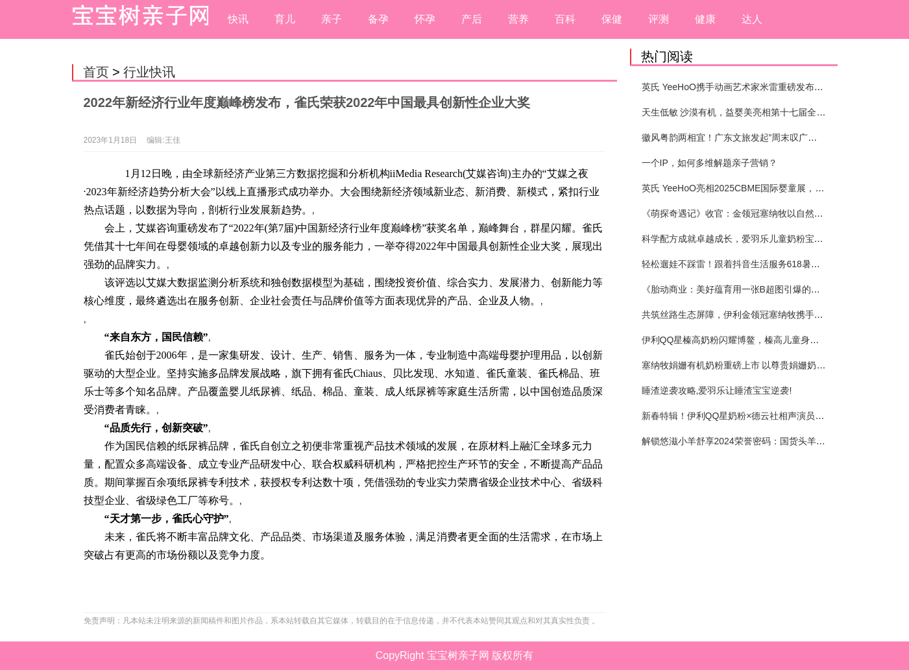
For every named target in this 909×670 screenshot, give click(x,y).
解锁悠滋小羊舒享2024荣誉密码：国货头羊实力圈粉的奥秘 (761, 441)
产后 (471, 19)
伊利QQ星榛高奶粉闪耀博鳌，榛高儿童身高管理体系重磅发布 (767, 340)
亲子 (331, 19)
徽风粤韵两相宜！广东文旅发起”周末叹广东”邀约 (740, 137)
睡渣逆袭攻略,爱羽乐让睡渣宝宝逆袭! (717, 390)
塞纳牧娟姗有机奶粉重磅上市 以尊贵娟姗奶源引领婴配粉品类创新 (775, 365)
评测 (658, 19)
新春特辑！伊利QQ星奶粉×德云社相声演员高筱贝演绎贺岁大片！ (774, 416)
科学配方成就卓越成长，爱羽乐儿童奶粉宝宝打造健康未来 (760, 238)
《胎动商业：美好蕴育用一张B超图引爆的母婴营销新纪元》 (763, 289)
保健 (611, 19)
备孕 (378, 19)
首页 (96, 72)
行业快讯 (149, 72)
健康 (705, 19)
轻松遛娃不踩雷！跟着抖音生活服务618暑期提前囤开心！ (758, 264)
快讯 (238, 19)
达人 (752, 19)
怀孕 (425, 19)
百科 (565, 19)
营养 (518, 19)
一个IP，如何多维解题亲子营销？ (709, 163)
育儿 (284, 19)
